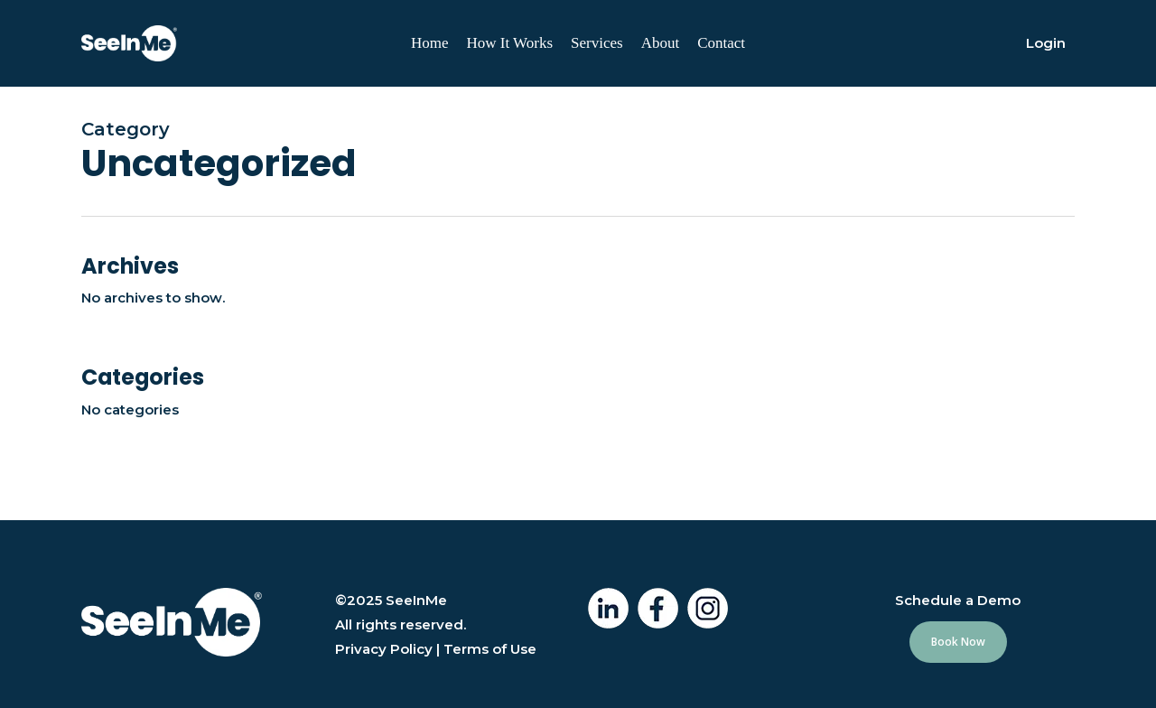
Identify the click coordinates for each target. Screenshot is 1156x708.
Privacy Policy (384, 648)
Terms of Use (489, 648)
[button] (958, 642)
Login (1046, 42)
